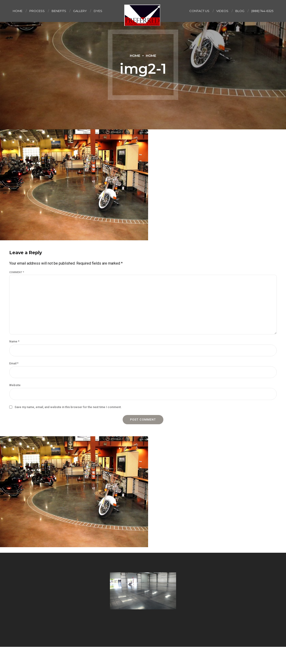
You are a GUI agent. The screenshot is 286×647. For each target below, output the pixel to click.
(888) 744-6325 (262, 11)
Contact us (199, 11)
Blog (239, 11)
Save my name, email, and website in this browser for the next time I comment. (68, 407)
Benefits (59, 11)
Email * (14, 363)
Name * (14, 341)
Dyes (98, 11)
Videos (222, 11)
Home (17, 11)
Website (15, 385)
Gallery (80, 11)
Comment (16, 272)
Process (37, 11)
